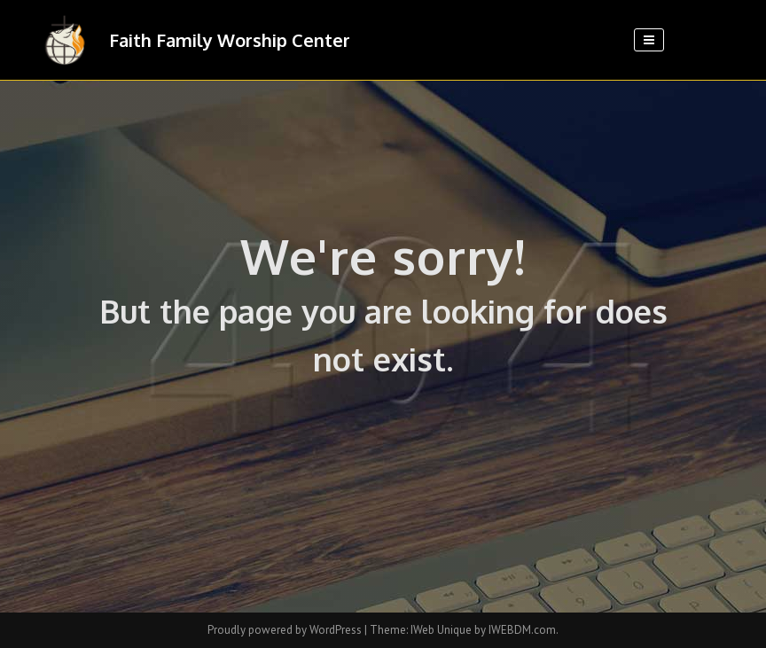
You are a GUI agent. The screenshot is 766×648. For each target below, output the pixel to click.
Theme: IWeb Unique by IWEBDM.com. (464, 629)
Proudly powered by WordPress (285, 629)
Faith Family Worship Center (229, 39)
